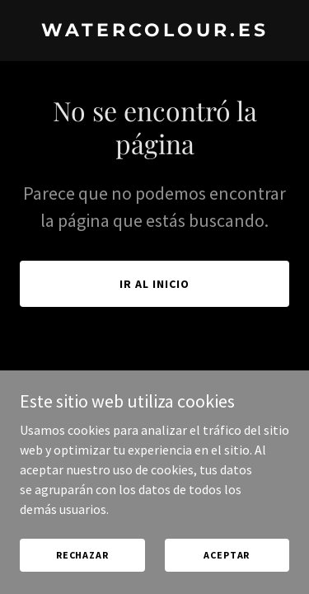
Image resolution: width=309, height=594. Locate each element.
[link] (154, 31)
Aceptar (227, 555)
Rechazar (82, 555)
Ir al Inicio (154, 283)
